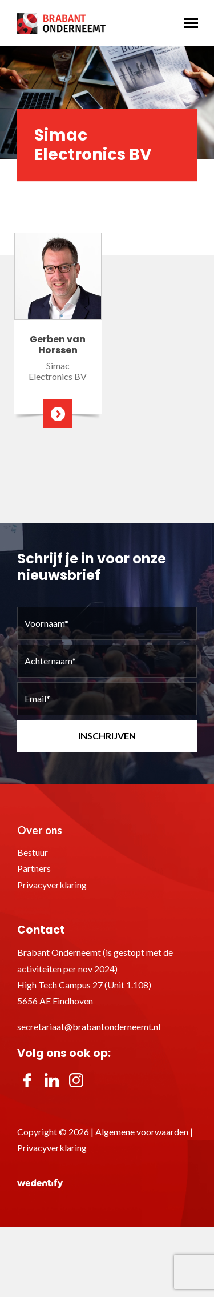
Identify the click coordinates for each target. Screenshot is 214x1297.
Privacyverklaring (52, 884)
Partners (34, 868)
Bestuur (32, 852)
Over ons (39, 829)
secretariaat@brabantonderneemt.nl (88, 1026)
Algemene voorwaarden (141, 1131)
